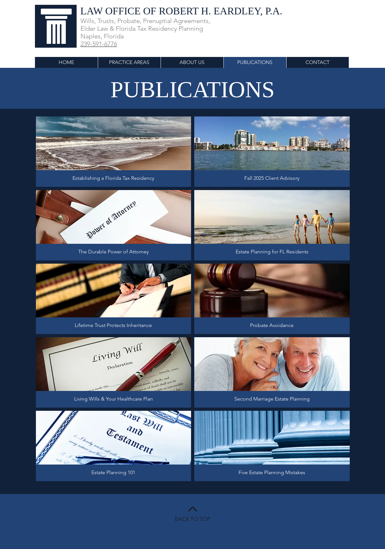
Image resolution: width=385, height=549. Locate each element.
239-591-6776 (98, 44)
